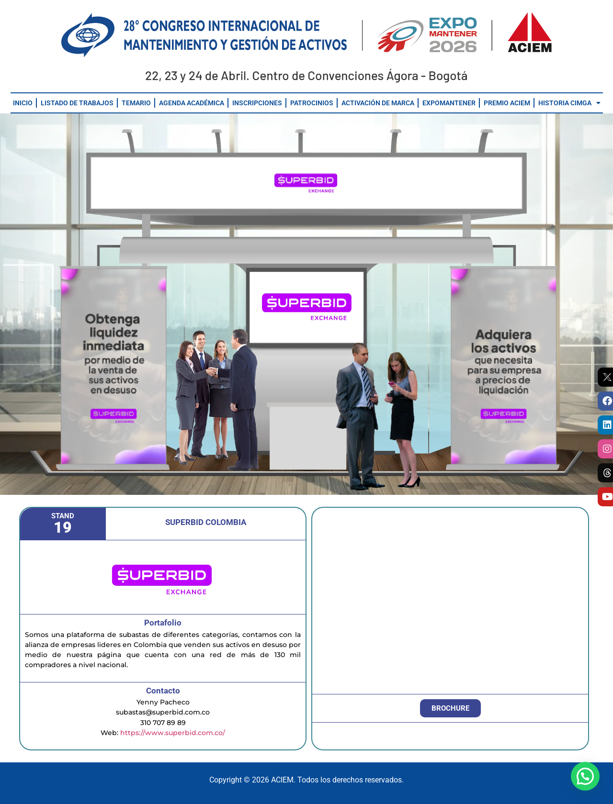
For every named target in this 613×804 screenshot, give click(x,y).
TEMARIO (136, 103)
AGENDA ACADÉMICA (191, 103)
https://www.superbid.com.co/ (172, 732)
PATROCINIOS (311, 103)
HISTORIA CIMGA (569, 103)
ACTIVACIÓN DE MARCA (377, 103)
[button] (585, 776)
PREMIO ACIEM (507, 103)
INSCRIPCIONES (257, 103)
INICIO (23, 103)
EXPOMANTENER (449, 103)
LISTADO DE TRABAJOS (77, 103)
